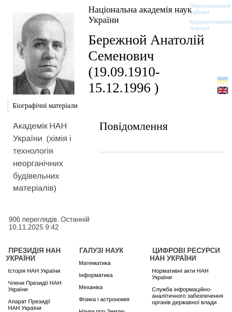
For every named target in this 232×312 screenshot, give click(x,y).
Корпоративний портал (206, 25)
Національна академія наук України (140, 14)
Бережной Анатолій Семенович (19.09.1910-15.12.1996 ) (146, 63)
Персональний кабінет (206, 9)
